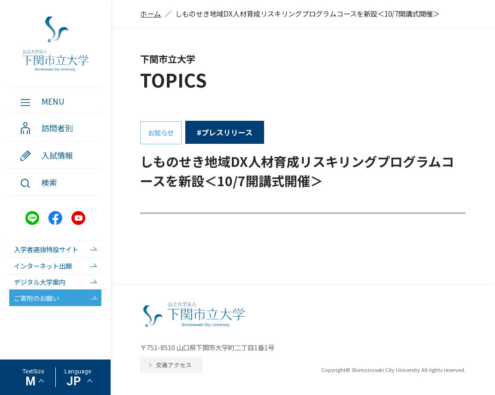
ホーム (150, 13)
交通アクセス (174, 364)
